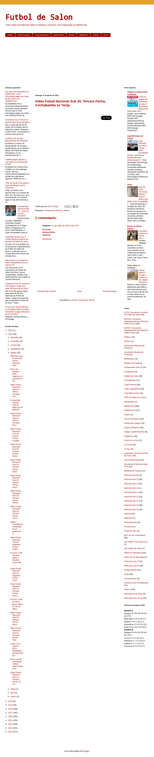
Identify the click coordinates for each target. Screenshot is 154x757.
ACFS (106, 35)
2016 (10, 716)
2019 (10, 705)
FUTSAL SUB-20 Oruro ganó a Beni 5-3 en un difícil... (16, 604)
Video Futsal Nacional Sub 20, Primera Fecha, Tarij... (15, 634)
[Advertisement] (77, 62)
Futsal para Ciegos (132, 423)
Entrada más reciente (46, 291)
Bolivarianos (129, 359)
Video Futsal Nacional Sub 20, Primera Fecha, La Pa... (15, 678)
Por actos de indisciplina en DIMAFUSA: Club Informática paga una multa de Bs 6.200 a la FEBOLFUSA (17, 96)
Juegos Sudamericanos (134, 432)
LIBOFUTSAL (59, 35)
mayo (13, 689)
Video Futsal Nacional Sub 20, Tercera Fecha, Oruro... (15, 512)
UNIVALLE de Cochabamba (136, 583)
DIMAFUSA (83, 35)
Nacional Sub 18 (131, 505)
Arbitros (127, 337)
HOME (10, 35)
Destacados (129, 402)
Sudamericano (130, 570)
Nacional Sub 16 (131, 496)
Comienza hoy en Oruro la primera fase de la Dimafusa (17, 121)
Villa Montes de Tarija (133, 594)
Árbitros (127, 341)
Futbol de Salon (39, 17)
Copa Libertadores (42, 35)
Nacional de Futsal (132, 471)
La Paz (127, 449)
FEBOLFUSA (130, 410)
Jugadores (128, 436)
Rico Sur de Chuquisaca (134, 535)
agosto (14, 352)
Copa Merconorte (131, 393)
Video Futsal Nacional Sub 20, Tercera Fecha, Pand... (15, 466)
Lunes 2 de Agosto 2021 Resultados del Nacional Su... (16, 650)
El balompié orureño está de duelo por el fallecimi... (16, 405)
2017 (10, 713)
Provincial (128, 526)
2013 (10, 728)
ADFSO (96, 35)
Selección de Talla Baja (134, 557)
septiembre (16, 349)
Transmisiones (130, 578)
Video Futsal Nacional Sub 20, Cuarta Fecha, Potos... (15, 450)
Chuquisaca (129, 372)
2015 (10, 720)
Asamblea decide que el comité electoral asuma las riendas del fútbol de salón (16, 239)
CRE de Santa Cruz (132, 397)
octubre (14, 345)
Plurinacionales (130, 522)
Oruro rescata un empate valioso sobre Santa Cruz (16, 664)
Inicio (79, 291)
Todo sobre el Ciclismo (133, 266)
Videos (66, 210)
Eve (49, 206)
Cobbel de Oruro (131, 376)
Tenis (129, 184)
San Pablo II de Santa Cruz (136, 542)
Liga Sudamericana (132, 460)
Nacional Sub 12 (131, 484)
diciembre (15, 337)
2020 (10, 701)
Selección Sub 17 (131, 561)
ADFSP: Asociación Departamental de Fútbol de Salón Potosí (136, 330)
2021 (10, 334)
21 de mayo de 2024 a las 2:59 (65, 225)
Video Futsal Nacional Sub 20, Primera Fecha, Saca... (15, 618)
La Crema (128, 445)
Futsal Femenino (24, 35)
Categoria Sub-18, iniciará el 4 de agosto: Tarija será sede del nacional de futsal (17, 285)
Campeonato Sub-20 (53, 210)
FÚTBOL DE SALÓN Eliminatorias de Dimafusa (16, 139)
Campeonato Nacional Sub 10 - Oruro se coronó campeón (23, 211)
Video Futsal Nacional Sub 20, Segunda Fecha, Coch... (15, 574)
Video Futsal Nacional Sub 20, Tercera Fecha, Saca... (15, 481)
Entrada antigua (110, 291)
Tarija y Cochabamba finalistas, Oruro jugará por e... (16, 528)
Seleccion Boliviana (132, 553)
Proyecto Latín (130, 531)
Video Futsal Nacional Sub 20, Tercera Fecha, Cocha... (15, 497)
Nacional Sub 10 (131, 479)
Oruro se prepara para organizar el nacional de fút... (16, 375)
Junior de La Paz (131, 440)
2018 (10, 709)
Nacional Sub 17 (131, 501)
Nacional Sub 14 (131, 492)
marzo (14, 696)
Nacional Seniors (131, 475)
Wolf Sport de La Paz (133, 598)
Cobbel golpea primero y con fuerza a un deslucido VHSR (16, 161)
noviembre (15, 341)
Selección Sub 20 (131, 566)
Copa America (130, 384)
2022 (10, 330)
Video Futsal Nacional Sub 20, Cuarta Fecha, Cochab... (15, 435)
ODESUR (128, 518)
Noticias (127, 514)
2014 (10, 724)
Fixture (127, 414)
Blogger (86, 751)
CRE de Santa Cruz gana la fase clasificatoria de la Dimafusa (17, 185)
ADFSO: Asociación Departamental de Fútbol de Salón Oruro (136, 321)
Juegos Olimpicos (131, 427)
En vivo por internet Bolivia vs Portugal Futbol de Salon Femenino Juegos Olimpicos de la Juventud (17, 310)
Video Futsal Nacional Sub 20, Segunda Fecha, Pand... (15, 543)
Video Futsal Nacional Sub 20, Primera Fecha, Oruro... (15, 590)
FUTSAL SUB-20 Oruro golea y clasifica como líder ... (16, 559)
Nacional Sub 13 (131, 488)
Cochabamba (130, 380)
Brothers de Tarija (131, 363)
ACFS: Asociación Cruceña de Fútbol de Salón (136, 313)
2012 (10, 732)
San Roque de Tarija (133, 548)
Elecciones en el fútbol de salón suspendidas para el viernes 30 (16, 262)
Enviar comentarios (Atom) (83, 300)
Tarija (126, 574)
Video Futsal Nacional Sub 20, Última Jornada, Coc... (15, 391)
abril (13, 693)
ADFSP (71, 35)
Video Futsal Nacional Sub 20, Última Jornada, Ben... (15, 419)
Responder (47, 239)
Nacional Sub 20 (131, 509)
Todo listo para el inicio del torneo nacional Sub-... (16, 360)
